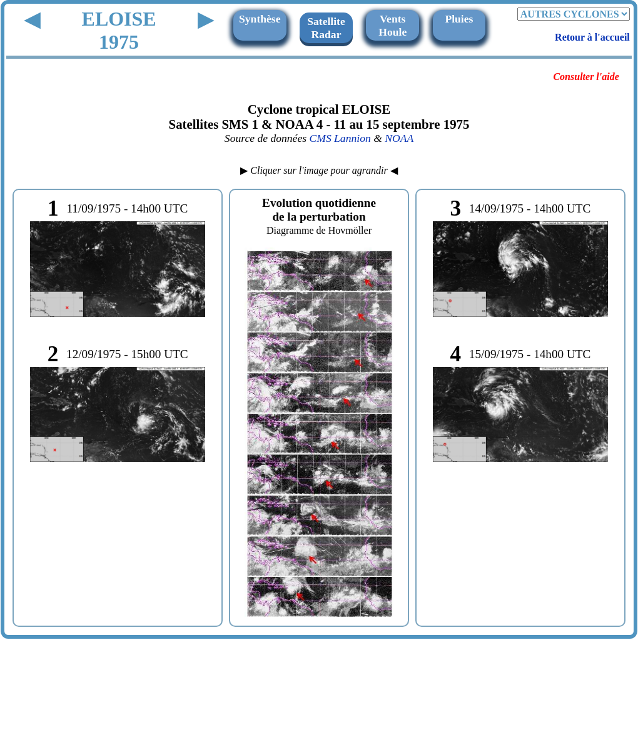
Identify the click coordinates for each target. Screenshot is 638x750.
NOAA (399, 138)
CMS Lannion (339, 138)
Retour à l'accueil (592, 37)
